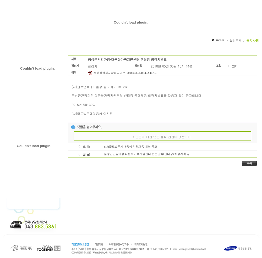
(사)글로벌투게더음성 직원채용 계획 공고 (130, 146)
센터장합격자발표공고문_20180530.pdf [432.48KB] (122, 72)
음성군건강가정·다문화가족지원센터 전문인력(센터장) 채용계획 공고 (148, 153)
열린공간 (235, 40)
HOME (218, 40)
